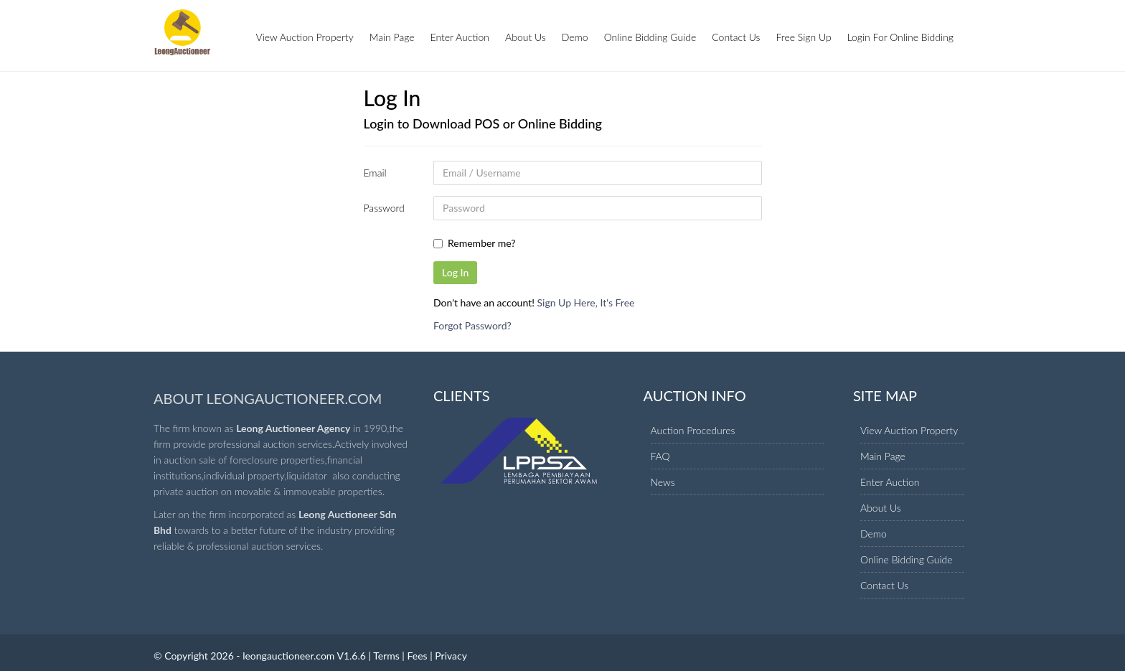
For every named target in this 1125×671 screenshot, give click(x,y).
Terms (386, 655)
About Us (525, 37)
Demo (575, 37)
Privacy (451, 655)
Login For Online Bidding (900, 37)
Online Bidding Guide (650, 37)
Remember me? (482, 243)
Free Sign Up (804, 37)
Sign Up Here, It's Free (586, 302)
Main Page (392, 37)
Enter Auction (460, 37)
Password (384, 208)
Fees (417, 655)
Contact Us (736, 37)
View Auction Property (305, 37)
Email (375, 172)
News (663, 482)
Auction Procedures (693, 430)
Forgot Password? (472, 325)
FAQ (660, 456)
